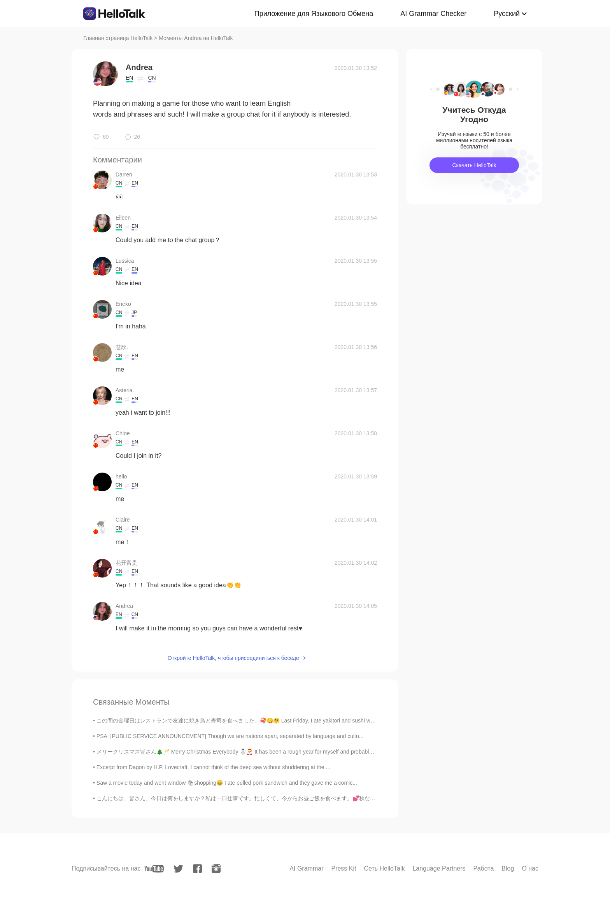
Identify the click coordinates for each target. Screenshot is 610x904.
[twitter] (178, 869)
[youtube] (154, 869)
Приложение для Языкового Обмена (313, 13)
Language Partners (438, 868)
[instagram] (216, 868)
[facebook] (197, 868)
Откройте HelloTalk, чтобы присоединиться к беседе (233, 658)
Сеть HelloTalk (384, 868)
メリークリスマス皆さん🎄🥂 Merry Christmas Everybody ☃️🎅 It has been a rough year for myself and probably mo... (241, 752)
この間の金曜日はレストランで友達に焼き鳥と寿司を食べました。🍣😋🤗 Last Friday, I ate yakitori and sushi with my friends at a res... (261, 720)
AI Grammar (306, 868)
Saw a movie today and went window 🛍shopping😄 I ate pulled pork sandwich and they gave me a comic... (226, 783)
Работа (483, 868)
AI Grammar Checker (433, 13)
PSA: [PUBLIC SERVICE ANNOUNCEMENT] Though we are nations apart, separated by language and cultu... (230, 736)
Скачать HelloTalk (474, 165)
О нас (530, 868)
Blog (507, 868)
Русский (507, 13)
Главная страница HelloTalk (117, 38)
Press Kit (343, 868)
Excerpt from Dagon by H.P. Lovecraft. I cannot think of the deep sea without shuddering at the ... (213, 767)
